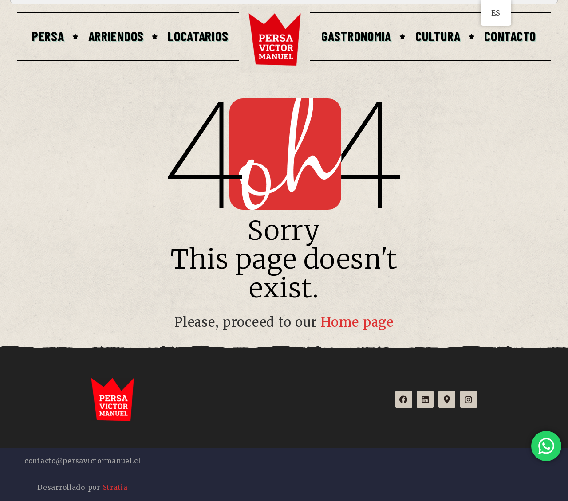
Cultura (437, 36)
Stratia (115, 487)
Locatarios (198, 36)
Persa (48, 36)
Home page (357, 322)
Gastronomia (356, 36)
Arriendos (116, 36)
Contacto (510, 36)
